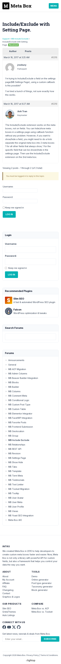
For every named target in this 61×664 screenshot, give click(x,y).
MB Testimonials (14, 480)
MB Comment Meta (16, 395)
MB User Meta (13, 502)
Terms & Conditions (49, 655)
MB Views (11, 511)
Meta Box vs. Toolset (42, 611)
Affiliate (6, 583)
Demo (34, 576)
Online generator (40, 579)
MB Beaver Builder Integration (21, 378)
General (10, 364)
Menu (53, 5)
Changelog (7, 590)
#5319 (54, 104)
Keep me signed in (14, 207)
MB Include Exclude (20, 39)
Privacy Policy (32, 655)
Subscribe (50, 639)
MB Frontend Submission (19, 426)
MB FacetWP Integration (18, 418)
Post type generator (42, 583)
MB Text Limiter (14, 484)
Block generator (40, 590)
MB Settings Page (15, 458)
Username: (8, 186)
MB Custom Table (15, 409)
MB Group (11, 435)
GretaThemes (9, 611)
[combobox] (30, 337)
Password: (8, 197)
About (5, 576)
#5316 (54, 57)
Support (6, 39)
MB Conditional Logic (17, 400)
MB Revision (13, 453)
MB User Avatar (14, 498)
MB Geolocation (14, 431)
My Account (8, 579)
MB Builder (12, 387)
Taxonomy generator (42, 586)
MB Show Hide (14, 462)
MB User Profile (14, 506)
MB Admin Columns (16, 373)
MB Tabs (11, 467)
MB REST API (13, 449)
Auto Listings (8, 615)
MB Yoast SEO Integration (19, 515)
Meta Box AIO (13, 520)
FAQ (4, 586)
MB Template (13, 471)
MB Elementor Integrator (18, 413)
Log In (9, 214)
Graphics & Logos (11, 596)
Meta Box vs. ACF (40, 608)
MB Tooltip (12, 493)
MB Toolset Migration (17, 489)
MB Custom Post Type (17, 404)
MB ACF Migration (15, 369)
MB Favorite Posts (15, 422)
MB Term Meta (14, 475)
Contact (6, 593)
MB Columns (13, 391)
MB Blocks (12, 382)
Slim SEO (6, 608)
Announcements (14, 360)
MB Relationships (15, 444)
